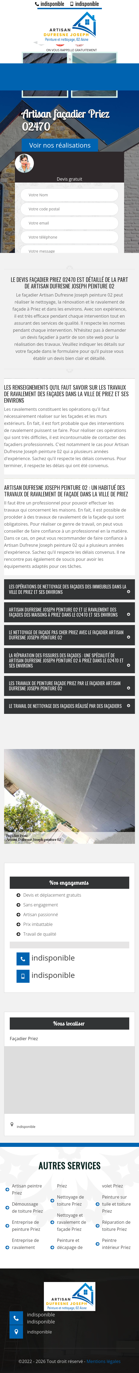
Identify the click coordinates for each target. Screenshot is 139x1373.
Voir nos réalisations (59, 145)
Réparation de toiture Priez (113, 1225)
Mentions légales (103, 1361)
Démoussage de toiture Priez (24, 1207)
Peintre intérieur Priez (113, 1243)
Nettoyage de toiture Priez (67, 1200)
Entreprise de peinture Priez (22, 1225)
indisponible (49, 3)
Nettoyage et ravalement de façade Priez (68, 1222)
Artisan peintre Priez (23, 1189)
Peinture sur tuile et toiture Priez (113, 1204)
